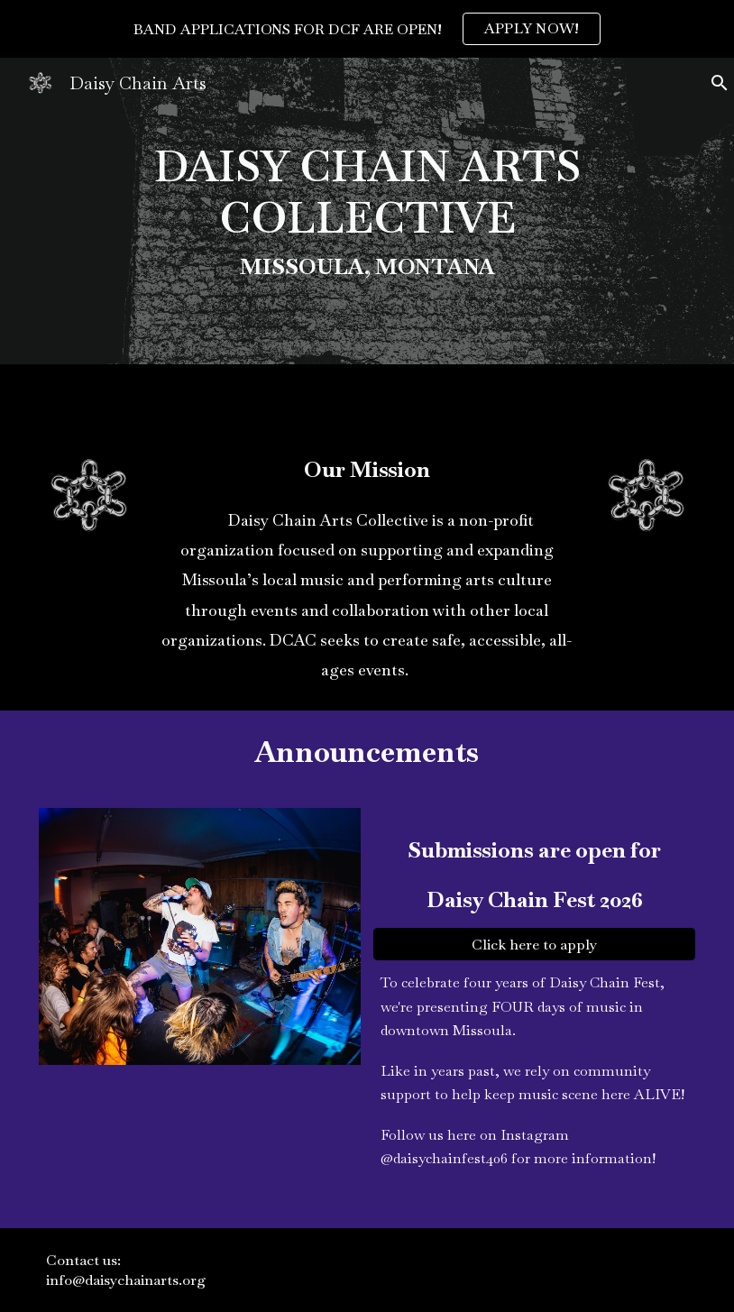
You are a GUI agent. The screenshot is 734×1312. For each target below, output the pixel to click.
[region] (367, 29)
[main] (367, 211)
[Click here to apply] (534, 944)
